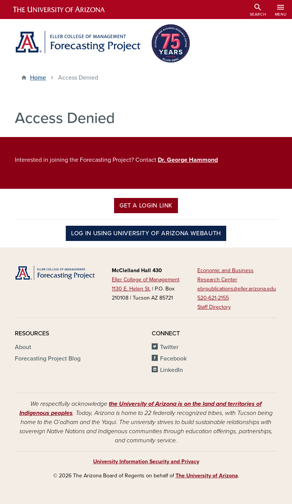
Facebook (173, 358)
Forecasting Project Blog (48, 358)
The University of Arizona (207, 475)
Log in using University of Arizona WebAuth (146, 233)
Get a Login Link (146, 205)
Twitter (169, 347)
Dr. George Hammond (188, 160)
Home (38, 77)
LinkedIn (171, 370)
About (23, 347)
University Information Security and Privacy (146, 461)
